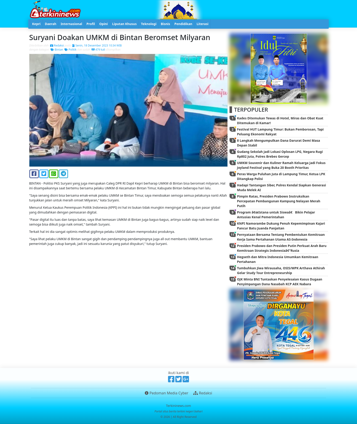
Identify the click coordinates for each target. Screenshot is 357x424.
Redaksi (57, 45)
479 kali (98, 49)
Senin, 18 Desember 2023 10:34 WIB (97, 45)
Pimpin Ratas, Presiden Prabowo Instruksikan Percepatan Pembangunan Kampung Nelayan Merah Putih (278, 201)
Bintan (57, 49)
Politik (70, 49)
